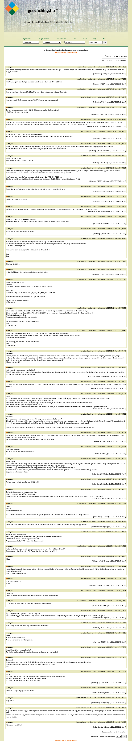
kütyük (94, 97)
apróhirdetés (92, 67)
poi (75, 39)
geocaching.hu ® (43, 10)
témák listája (72, 52)
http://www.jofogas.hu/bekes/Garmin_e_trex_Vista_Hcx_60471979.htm (30, 292)
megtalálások (44, 39)
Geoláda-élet (91, 698)
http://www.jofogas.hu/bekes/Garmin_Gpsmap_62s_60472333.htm (29, 286)
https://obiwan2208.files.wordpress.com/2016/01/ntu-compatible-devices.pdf (32, 100)
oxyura (10, 67)
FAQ (94, 39)
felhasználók (61, 39)
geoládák (27, 39)
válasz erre (101, 67)
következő (123, 60)
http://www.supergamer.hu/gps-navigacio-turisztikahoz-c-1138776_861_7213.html (34, 82)
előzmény (97, 74)
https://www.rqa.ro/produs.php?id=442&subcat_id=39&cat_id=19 (28, 250)
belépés (104, 39)
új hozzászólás (60, 52)
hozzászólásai (81, 67)
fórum (85, 39)
